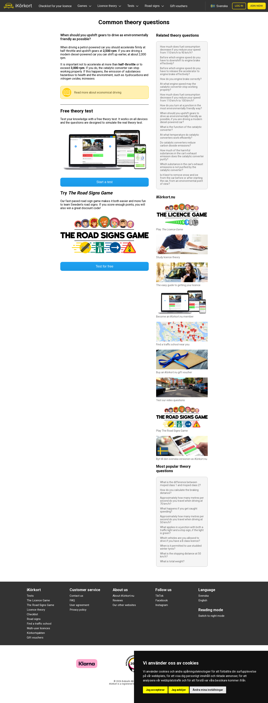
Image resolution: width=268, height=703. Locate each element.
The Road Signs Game (40, 605)
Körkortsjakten (36, 633)
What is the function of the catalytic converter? (181, 128)
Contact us (76, 595)
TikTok (159, 595)
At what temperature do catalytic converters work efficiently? (179, 136)
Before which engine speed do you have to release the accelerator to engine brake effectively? (180, 71)
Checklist (32, 614)
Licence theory (36, 609)
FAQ (72, 600)
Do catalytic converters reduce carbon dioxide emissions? (178, 144)
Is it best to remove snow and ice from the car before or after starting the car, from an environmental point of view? (181, 179)
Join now (256, 6)
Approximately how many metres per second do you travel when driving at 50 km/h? (182, 519)
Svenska (203, 595)
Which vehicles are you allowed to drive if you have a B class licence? (180, 539)
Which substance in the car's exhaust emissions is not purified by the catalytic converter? (181, 167)
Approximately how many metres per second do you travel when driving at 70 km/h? (182, 500)
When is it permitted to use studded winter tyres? (181, 547)
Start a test (104, 182)
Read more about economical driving (97, 92)
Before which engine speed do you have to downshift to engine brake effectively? (180, 60)
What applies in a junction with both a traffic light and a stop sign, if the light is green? (182, 530)
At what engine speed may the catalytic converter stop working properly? (178, 86)
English (202, 600)
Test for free (104, 266)
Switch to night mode (211, 615)
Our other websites (124, 605)
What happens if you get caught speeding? (178, 510)
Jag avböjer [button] (178, 689)
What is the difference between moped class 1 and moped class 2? (180, 484)
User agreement (79, 605)
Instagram (161, 605)
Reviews (118, 600)
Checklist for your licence (55, 6)
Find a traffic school (39, 623)
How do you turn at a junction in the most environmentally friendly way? (181, 107)
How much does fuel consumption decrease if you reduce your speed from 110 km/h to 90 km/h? (180, 49)
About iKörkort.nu (123, 595)
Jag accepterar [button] (155, 689)
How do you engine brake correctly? (181, 79)
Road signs (34, 619)
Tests (30, 595)
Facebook (161, 600)
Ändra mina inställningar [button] (208, 689)
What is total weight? (172, 561)
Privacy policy (78, 609)
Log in (239, 6)
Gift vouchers (178, 6)
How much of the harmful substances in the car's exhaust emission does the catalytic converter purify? (182, 155)
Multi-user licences (38, 628)
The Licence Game (38, 600)
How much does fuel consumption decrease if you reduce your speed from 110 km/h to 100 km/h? (180, 97)
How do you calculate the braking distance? (179, 491)
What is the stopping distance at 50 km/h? (180, 555)
